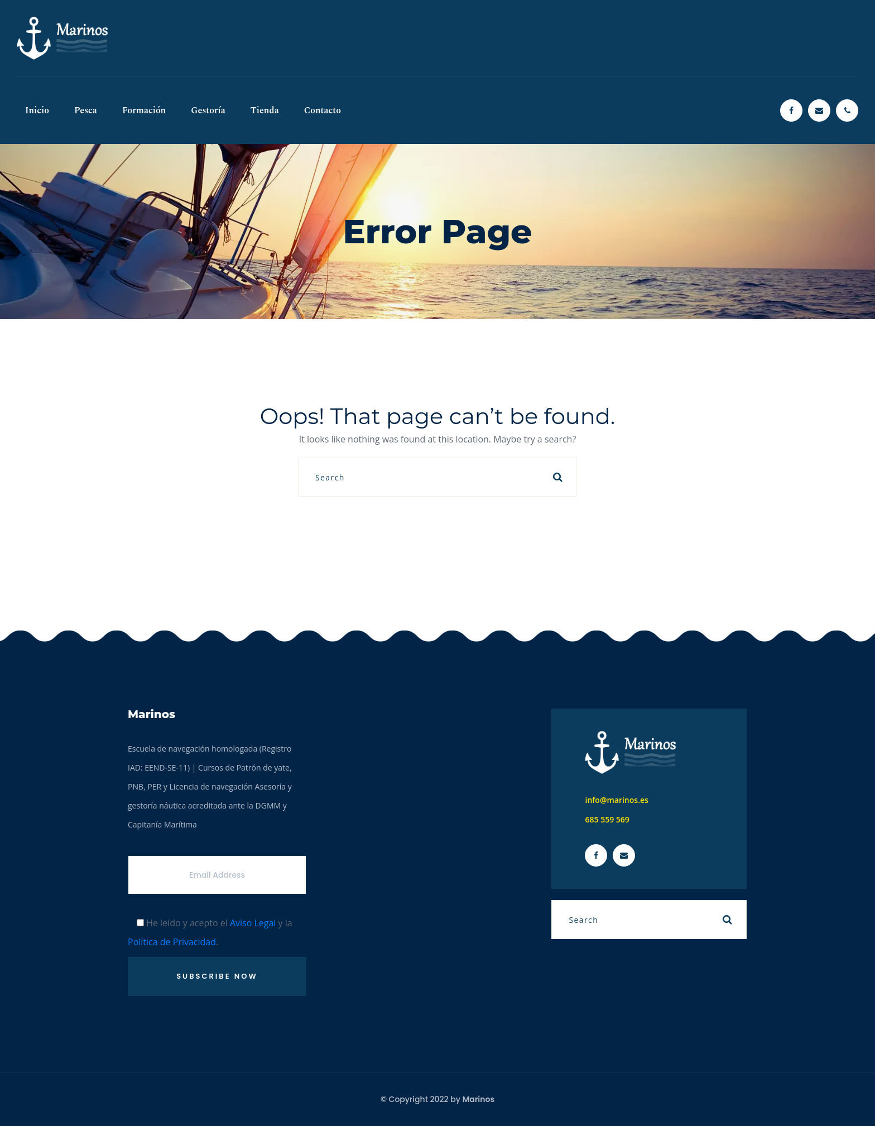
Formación (144, 110)
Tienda (265, 110)
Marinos (478, 1099)
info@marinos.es (616, 800)
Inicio (37, 110)
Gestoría (208, 110)
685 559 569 (607, 819)
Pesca (85, 110)
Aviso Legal (253, 923)
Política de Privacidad (172, 942)
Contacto (322, 110)
